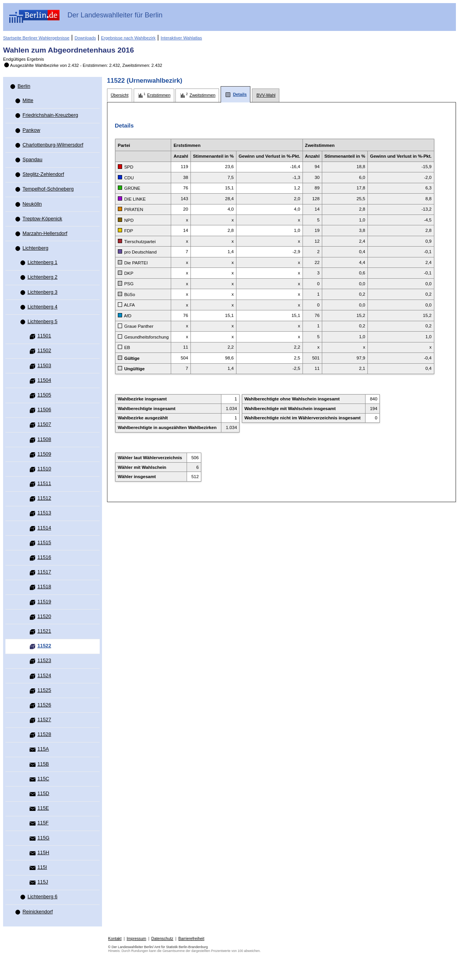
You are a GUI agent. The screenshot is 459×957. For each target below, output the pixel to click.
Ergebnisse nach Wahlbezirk (128, 38)
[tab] (119, 95)
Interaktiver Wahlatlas (181, 38)
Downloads (85, 38)
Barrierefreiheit (191, 939)
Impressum (136, 939)
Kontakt (115, 939)
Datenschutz (162, 939)
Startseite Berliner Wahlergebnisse (36, 38)
